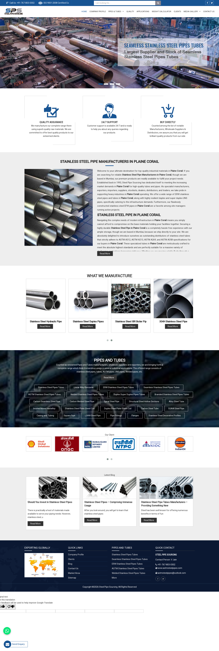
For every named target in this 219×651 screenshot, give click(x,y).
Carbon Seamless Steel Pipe (46, 401)
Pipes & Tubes (116, 11)
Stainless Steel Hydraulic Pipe (46, 321)
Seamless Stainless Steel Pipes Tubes (161, 387)
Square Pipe (69, 415)
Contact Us (209, 11)
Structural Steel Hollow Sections (144, 401)
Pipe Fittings (116, 415)
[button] (16, 53)
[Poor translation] (11, 606)
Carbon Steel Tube (150, 408)
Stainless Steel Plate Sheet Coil (79, 408)
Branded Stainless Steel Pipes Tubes (172, 394)
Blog (70, 564)
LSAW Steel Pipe (93, 415)
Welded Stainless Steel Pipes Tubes (87, 394)
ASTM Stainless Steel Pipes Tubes (44, 394)
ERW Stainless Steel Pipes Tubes (118, 387)
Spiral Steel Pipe (111, 401)
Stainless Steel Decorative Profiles (165, 415)
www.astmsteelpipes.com (168, 568)
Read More (105, 253)
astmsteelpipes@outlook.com (172, 573)
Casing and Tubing (45, 415)
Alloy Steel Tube (176, 401)
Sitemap (72, 578)
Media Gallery (192, 11)
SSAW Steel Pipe (176, 408)
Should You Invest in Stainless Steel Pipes (50, 502)
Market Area (74, 573)
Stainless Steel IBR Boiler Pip (130, 321)
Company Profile (97, 11)
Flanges (135, 415)
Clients (177, 11)
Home (84, 11)
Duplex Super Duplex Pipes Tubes (129, 394)
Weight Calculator (161, 11)
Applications (143, 11)
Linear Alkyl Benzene (83, 387)
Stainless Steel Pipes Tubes (51, 387)
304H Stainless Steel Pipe (173, 321)
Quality (130, 11)
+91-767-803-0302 (25, 3)
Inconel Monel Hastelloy (44, 408)
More (114, 578)
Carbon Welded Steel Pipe (82, 401)
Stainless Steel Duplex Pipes (88, 321)
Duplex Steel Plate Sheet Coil (117, 408)
